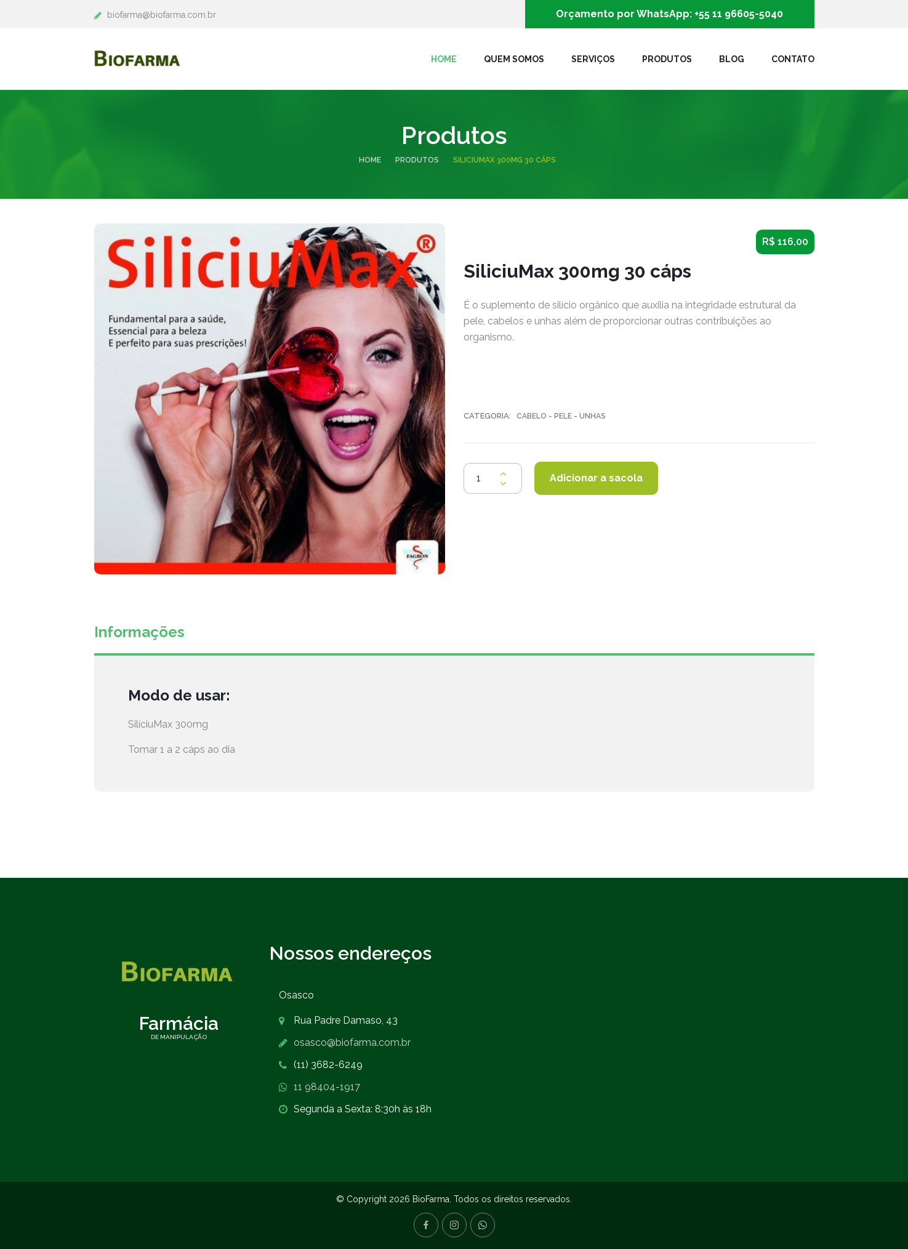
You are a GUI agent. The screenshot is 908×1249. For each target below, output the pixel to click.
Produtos (667, 59)
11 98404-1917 (327, 1087)
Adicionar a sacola (596, 478)
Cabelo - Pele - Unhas (561, 416)
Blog (731, 59)
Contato (792, 59)
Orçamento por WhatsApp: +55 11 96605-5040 (669, 14)
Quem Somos (514, 59)
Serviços (593, 59)
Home (444, 59)
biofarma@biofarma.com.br (161, 15)
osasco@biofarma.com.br (352, 1042)
